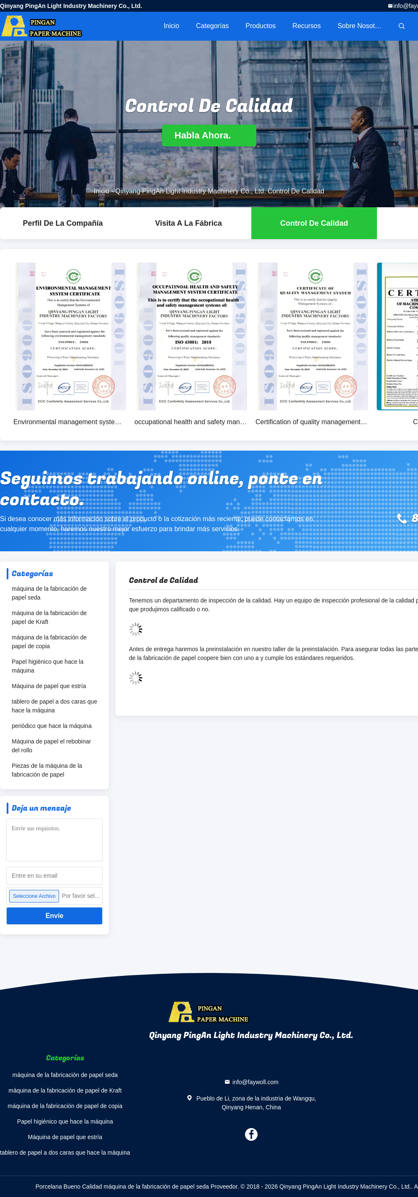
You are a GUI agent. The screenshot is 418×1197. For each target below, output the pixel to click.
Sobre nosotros (361, 25)
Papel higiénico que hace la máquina (47, 666)
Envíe (55, 915)
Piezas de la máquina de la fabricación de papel (47, 770)
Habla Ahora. (209, 135)
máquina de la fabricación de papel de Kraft (49, 617)
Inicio (171, 25)
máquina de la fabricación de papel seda (49, 593)
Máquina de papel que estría (49, 686)
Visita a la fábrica (188, 223)
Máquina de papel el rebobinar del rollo (51, 746)
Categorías (212, 25)
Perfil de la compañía (63, 223)
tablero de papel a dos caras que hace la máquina (54, 706)
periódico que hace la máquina (52, 725)
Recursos (306, 25)
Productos (260, 25)
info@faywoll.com (255, 1082)
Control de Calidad (314, 223)
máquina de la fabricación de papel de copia (49, 641)
